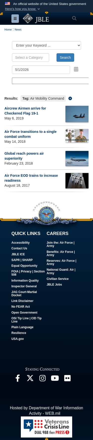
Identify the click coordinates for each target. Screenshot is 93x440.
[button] (23, 8)
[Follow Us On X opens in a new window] (30, 379)
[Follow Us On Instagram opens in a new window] (42, 379)
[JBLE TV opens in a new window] (55, 379)
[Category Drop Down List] (46, 45)
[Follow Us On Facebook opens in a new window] (17, 379)
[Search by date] (41, 69)
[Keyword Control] (30, 57)
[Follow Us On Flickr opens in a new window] (67, 379)
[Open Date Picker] (76, 69)
